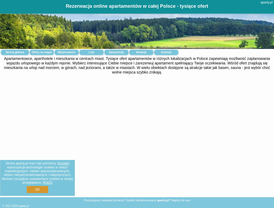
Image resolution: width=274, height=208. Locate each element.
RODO (47, 182)
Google (63, 163)
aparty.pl (267, 2)
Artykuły (166, 52)
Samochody (116, 52)
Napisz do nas (181, 200)
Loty (91, 52)
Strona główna (15, 52)
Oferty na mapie (42, 52)
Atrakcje (141, 52)
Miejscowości (66, 52)
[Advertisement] (137, 118)
